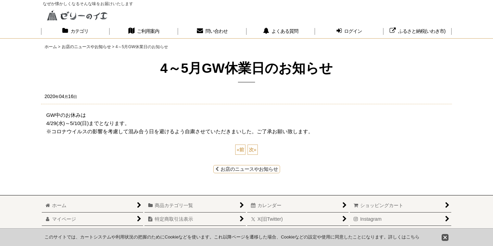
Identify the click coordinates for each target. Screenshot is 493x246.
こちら (412, 237)
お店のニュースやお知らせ (246, 169)
